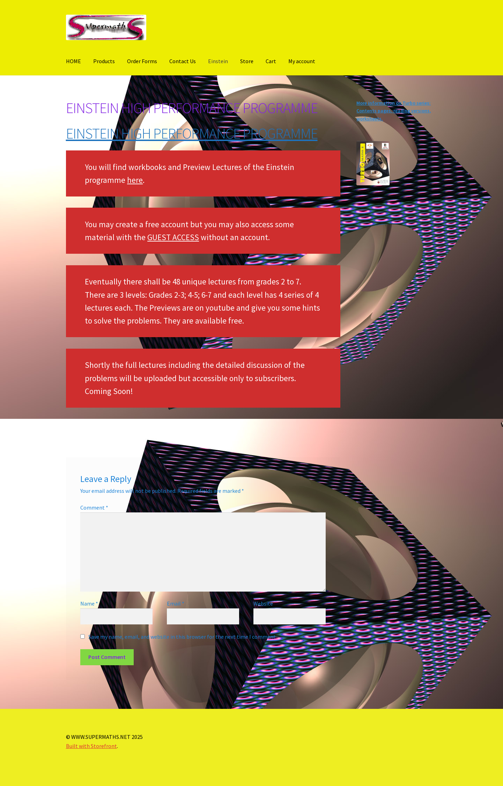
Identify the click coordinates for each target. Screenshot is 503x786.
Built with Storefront (91, 745)
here (135, 180)
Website (263, 603)
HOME (73, 61)
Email (175, 603)
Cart (271, 61)
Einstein (218, 61)
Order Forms (142, 61)
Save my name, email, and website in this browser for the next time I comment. (182, 636)
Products (104, 61)
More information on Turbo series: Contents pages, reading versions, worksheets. (393, 111)
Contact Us (182, 61)
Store (246, 61)
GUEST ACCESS (173, 237)
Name (89, 603)
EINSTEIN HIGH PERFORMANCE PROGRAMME (192, 133)
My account (301, 61)
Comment (94, 507)
